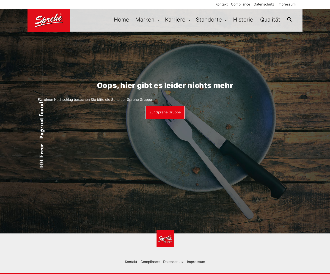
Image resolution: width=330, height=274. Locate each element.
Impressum (287, 4)
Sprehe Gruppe (139, 99)
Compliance (240, 4)
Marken (142, 19)
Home (117, 19)
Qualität (268, 19)
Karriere (173, 19)
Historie (240, 19)
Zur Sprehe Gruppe (165, 112)
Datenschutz (264, 4)
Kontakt (221, 4)
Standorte (206, 19)
